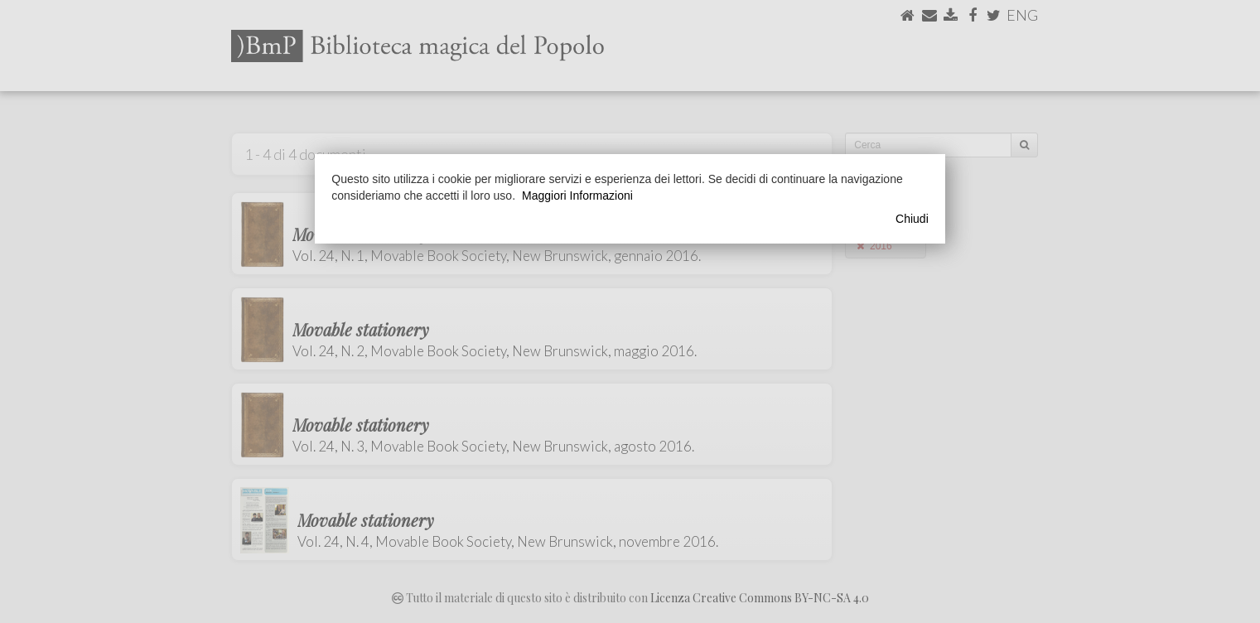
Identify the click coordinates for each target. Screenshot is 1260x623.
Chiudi (912, 218)
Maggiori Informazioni (577, 195)
